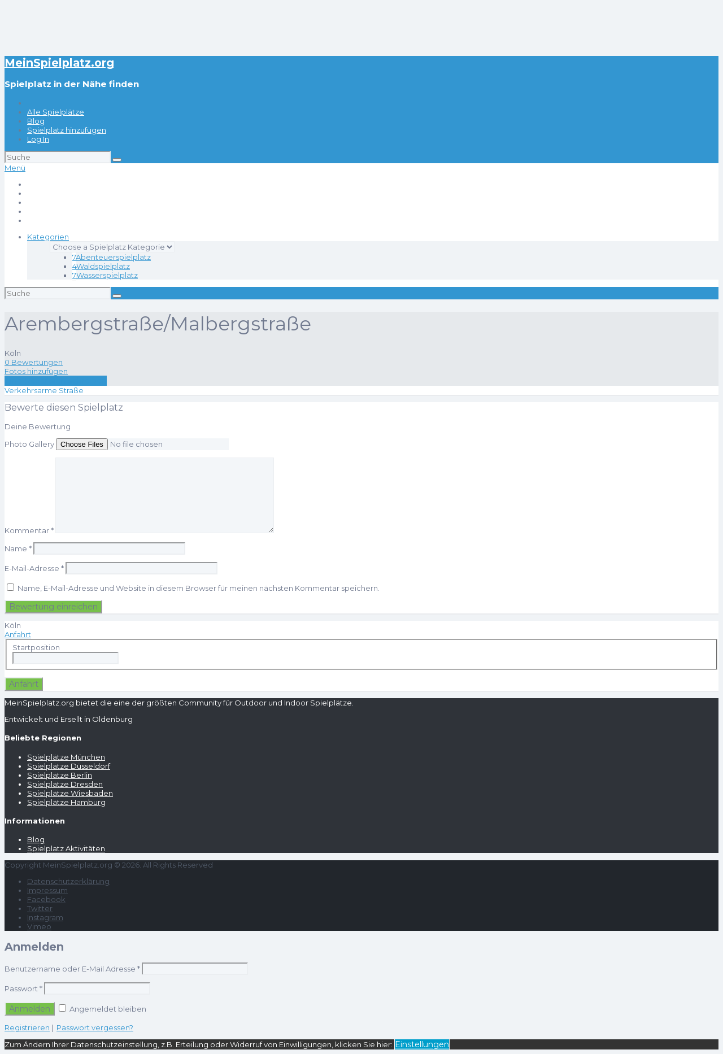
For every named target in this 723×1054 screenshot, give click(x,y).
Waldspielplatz (101, 266)
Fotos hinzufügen (36, 371)
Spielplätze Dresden (65, 784)
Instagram (45, 917)
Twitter (40, 908)
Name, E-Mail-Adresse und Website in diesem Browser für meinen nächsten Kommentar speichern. (199, 588)
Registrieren (27, 1027)
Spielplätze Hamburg (66, 802)
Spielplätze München (66, 756)
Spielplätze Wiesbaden (70, 793)
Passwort (23, 988)
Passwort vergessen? (94, 1027)
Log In (38, 138)
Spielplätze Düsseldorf (68, 765)
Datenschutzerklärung (68, 881)
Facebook (46, 899)
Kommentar (29, 530)
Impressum (47, 890)
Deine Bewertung (38, 426)
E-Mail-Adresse (34, 568)
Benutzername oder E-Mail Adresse (72, 968)
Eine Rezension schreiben (56, 381)
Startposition (36, 647)
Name (18, 548)
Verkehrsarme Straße (44, 390)
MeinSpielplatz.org (59, 62)
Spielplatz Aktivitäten (66, 848)
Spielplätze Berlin (59, 774)
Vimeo (39, 926)
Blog (36, 120)
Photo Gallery (29, 443)
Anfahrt (18, 634)
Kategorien (48, 236)
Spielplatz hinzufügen (66, 129)
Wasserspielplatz (105, 275)
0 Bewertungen (34, 362)
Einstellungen (422, 1044)
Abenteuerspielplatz (111, 257)
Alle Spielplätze (55, 111)
